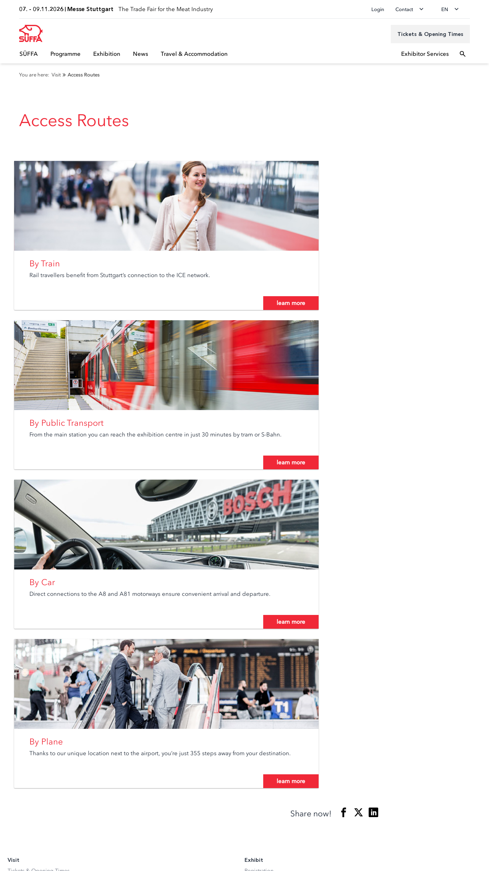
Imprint (16, 854)
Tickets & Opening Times (39, 584)
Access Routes (25, 605)
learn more (163, 316)
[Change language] (452, 9)
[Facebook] (43, 759)
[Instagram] (28, 759)
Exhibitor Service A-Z (270, 595)
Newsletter (21, 595)
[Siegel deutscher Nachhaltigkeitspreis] (60, 786)
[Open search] (462, 54)
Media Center (24, 683)
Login (377, 9)
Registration (259, 584)
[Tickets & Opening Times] (430, 34)
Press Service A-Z (28, 694)
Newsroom (21, 673)
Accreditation (24, 662)
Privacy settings (26, 830)
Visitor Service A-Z (30, 627)
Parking (17, 616)
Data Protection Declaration (41, 842)
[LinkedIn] (13, 759)
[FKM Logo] (21, 786)
